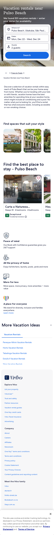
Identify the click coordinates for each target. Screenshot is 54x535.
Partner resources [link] (11, 403)
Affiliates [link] (8, 442)
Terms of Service (26, 529)
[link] (38, 178)
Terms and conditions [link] (13, 456)
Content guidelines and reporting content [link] (21, 474)
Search (27, 55)
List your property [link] (11, 389)
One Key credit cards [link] (13, 412)
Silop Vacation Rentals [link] (12, 364)
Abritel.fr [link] (8, 491)
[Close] (50, 514)
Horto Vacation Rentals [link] (13, 347)
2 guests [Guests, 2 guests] (16, 47)
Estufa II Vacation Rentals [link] (14, 358)
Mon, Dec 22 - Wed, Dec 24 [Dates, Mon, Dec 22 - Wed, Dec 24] (26, 39)
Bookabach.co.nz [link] (11, 500)
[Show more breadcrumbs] (6, 73)
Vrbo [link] (6, 486)
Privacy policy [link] (10, 461)
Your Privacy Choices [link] (13, 470)
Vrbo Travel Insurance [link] (13, 417)
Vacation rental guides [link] (13, 408)
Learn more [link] (8, 313)
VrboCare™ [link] (9, 394)
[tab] (12, 334)
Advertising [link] (9, 421)
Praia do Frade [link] (16, 73)
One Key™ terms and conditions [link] (17, 451)
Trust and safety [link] (11, 398)
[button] (27, 325)
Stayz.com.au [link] (10, 504)
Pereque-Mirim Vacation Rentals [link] (17, 342)
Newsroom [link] (9, 447)
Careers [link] (8, 438)
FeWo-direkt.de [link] (11, 495)
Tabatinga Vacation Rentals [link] (15, 353)
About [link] (7, 433)
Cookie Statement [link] (12, 465)
